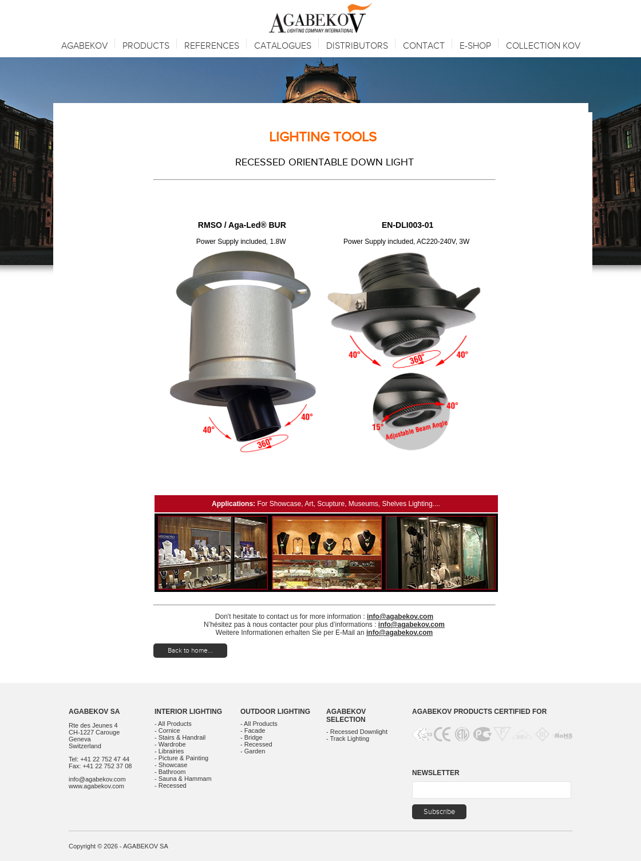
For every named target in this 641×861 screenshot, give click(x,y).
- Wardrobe (170, 744)
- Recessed (171, 785)
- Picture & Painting (181, 758)
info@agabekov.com (400, 617)
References (211, 46)
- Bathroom (170, 771)
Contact (424, 46)
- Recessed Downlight (356, 731)
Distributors (357, 46)
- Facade (252, 730)
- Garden (252, 751)
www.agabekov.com (96, 786)
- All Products (173, 723)
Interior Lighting (188, 712)
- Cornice (167, 730)
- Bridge (251, 737)
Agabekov (84, 46)
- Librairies (169, 751)
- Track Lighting (347, 738)
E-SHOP (475, 46)
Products (145, 46)
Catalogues (282, 46)
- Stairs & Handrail (180, 737)
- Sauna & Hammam (183, 778)
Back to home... (190, 650)
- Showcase (171, 764)
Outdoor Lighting (275, 712)
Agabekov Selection (346, 716)
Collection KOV (543, 46)
